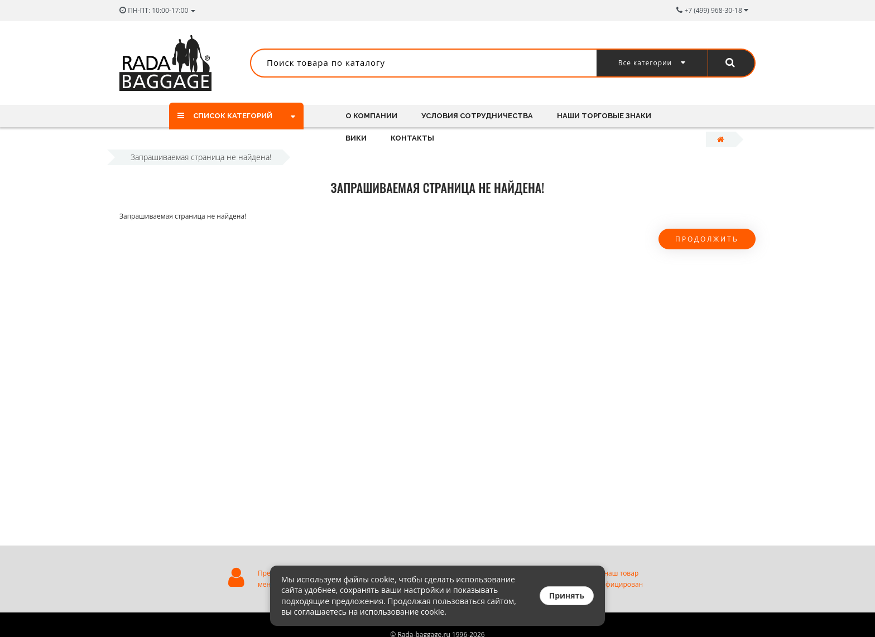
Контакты (412, 138)
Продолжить (707, 239)
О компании (371, 116)
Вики (356, 138)
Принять (566, 595)
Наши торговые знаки (604, 116)
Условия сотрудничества (477, 116)
